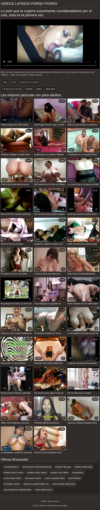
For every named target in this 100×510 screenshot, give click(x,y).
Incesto (29, 89)
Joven (39, 89)
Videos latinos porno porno (29, 4)
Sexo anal (49, 89)
